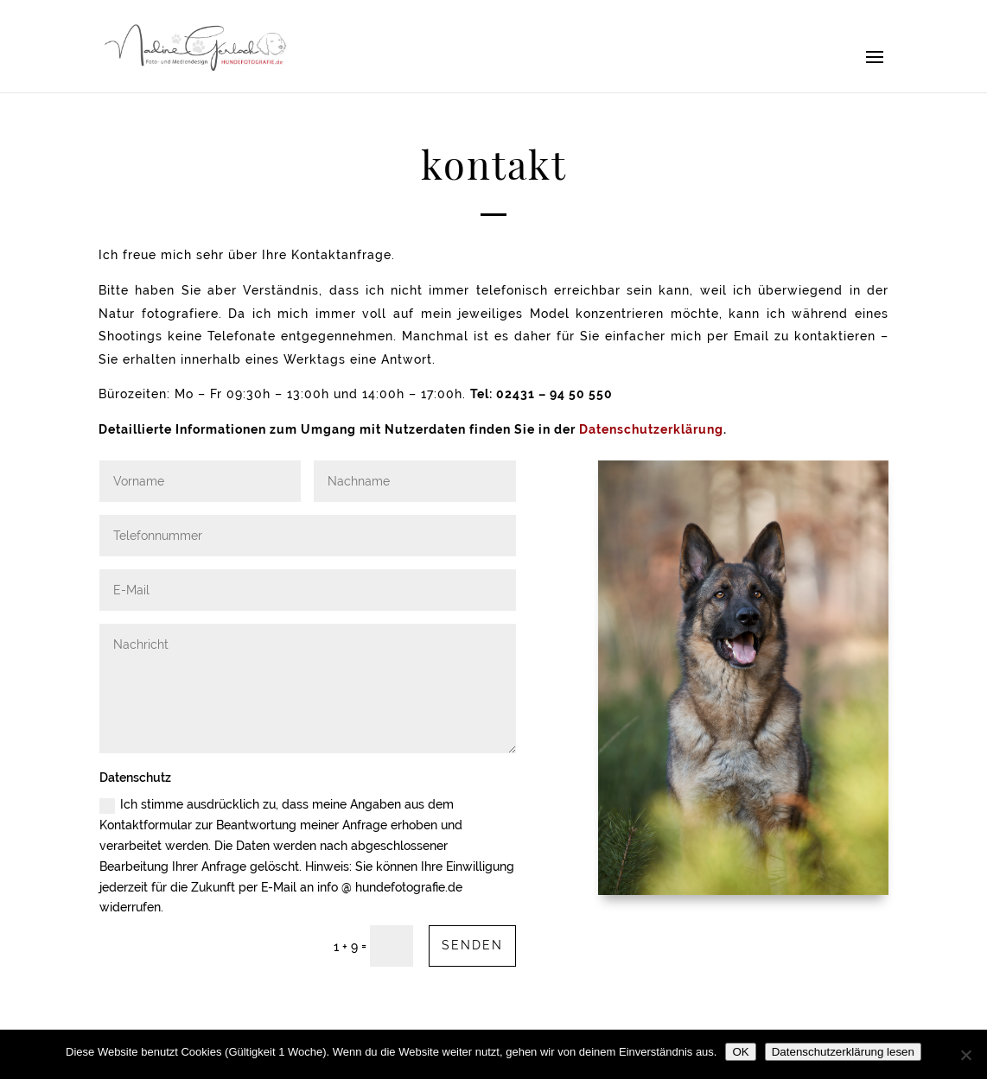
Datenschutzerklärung (651, 429)
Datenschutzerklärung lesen (843, 1051)
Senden (472, 945)
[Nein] (965, 1054)
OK (740, 1051)
